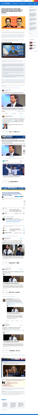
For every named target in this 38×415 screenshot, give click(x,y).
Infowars (10, 87)
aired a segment (11, 391)
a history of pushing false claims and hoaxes (9, 79)
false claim (20, 36)
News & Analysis (15, 3)
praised (20, 35)
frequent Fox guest (9, 296)
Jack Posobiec (10, 35)
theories (17, 34)
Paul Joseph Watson (17, 87)
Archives (35, 3)
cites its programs (9, 36)
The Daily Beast (20, 61)
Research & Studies (22, 3)
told (17, 79)
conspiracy (15, 34)
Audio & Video (29, 3)
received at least (3, 389)
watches (5, 36)
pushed (12, 34)
